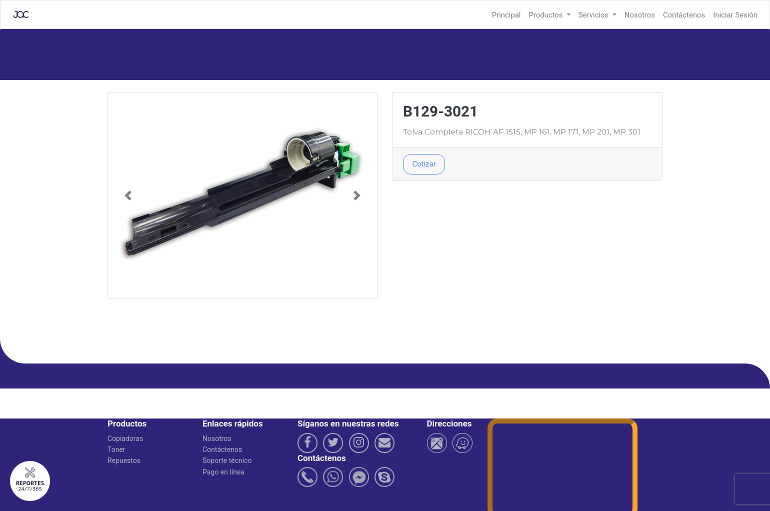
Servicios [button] (594, 15)
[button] (128, 195)
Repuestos (124, 460)
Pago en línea (223, 472)
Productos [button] (546, 15)
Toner (117, 450)
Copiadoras (125, 438)
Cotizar (424, 164)
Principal (506, 15)
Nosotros (639, 15)
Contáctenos (684, 15)
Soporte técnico (227, 460)
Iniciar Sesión (735, 15)
